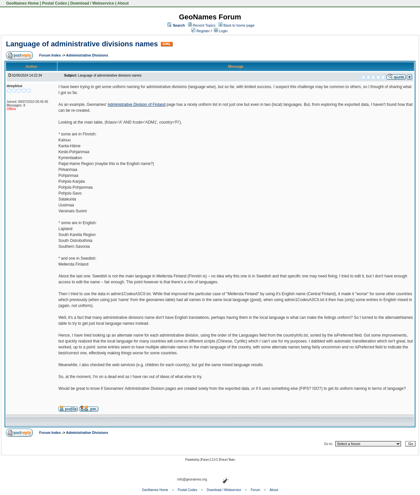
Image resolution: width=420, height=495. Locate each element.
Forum (255, 490)
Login (221, 31)
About (123, 3)
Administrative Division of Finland (137, 104)
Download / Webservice (92, 3)
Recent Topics (204, 25)
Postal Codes (54, 3)
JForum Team (227, 459)
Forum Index (50, 55)
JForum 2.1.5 (208, 459)
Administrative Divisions (87, 55)
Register (200, 31)
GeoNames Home (22, 3)
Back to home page (239, 25)
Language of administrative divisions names (82, 44)
